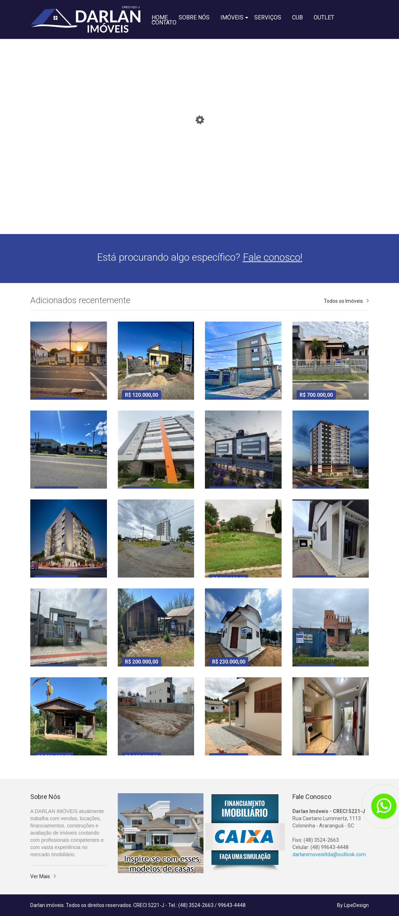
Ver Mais (40, 876)
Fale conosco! (272, 257)
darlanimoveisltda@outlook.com (329, 854)
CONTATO (164, 21)
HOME (160, 16)
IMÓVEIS (231, 16)
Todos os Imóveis (343, 301)
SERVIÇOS (267, 16)
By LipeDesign (353, 905)
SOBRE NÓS (194, 16)
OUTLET (324, 16)
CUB (297, 16)
